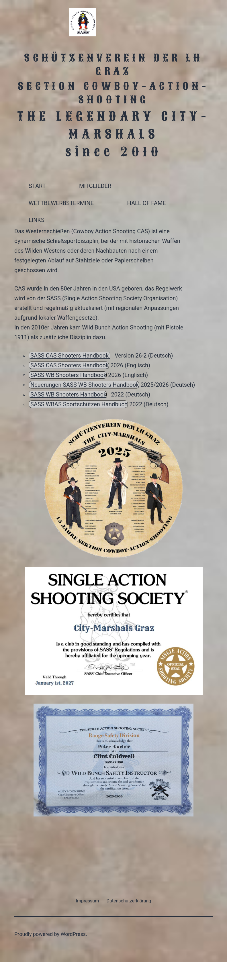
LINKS (36, 220)
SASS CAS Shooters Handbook (70, 355)
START (37, 185)
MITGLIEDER (95, 185)
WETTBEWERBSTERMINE (61, 203)
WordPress (73, 934)
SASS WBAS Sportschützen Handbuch (79, 404)
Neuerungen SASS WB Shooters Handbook (84, 384)
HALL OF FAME (146, 203)
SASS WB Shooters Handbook (68, 375)
